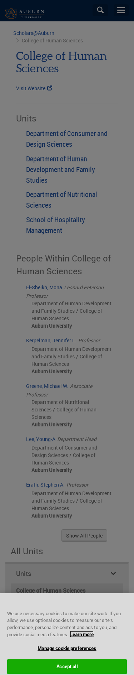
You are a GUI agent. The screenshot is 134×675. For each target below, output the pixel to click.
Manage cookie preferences (67, 651)
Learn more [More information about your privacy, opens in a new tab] (82, 637)
